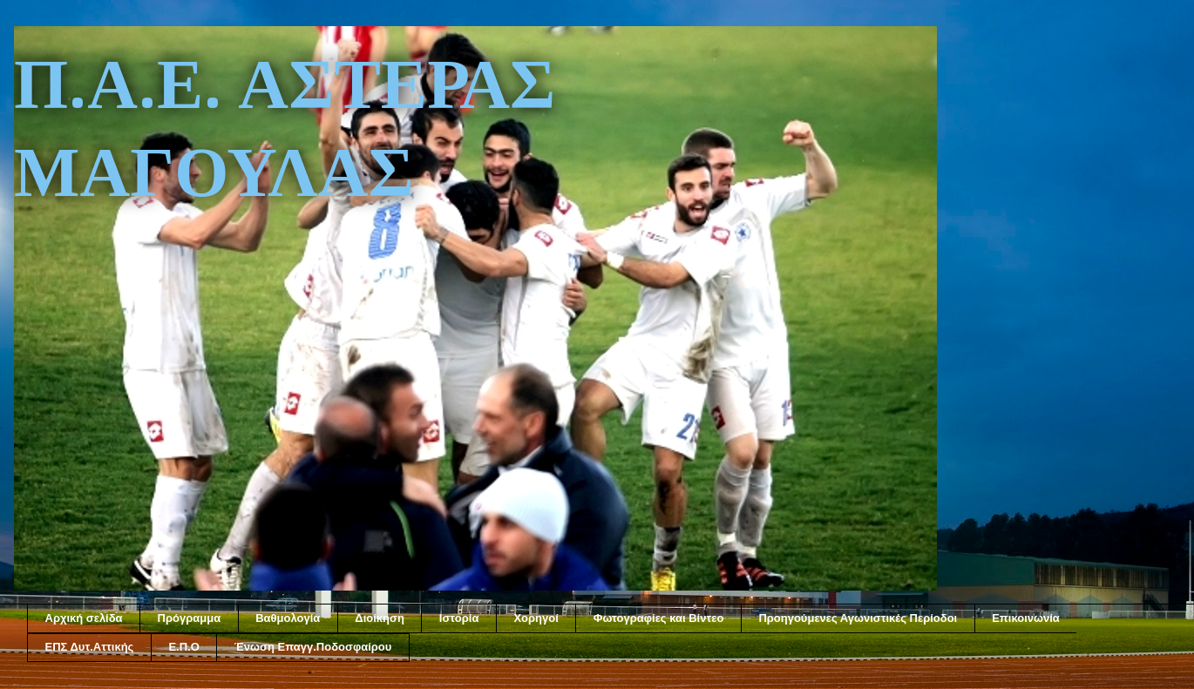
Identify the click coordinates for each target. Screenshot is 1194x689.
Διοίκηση (379, 618)
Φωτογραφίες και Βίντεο (659, 618)
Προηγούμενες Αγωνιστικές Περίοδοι (857, 618)
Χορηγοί (535, 618)
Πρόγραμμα (189, 618)
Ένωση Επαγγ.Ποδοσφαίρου (313, 646)
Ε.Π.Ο (183, 646)
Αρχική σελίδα (84, 618)
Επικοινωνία (1026, 618)
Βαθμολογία (287, 618)
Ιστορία (459, 618)
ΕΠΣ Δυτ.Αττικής (89, 646)
